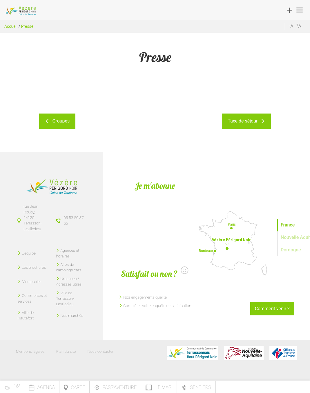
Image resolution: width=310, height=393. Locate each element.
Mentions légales (30, 351)
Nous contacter (100, 351)
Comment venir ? (272, 308)
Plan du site (66, 351)
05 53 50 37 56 (74, 220)
